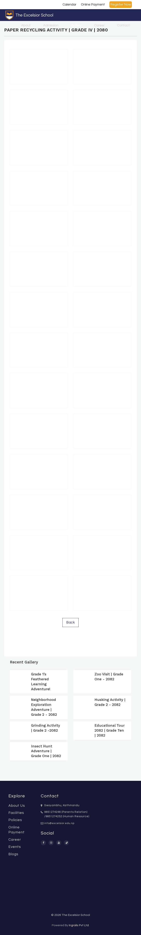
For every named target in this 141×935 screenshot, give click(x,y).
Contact (123, 25)
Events (14, 847)
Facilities (16, 813)
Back (70, 622)
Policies (15, 820)
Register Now (120, 4)
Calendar (69, 4)
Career (99, 25)
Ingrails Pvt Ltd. (79, 925)
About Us (16, 805)
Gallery (76, 25)
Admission (50, 25)
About (25, 25)
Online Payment (93, 4)
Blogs (13, 854)
